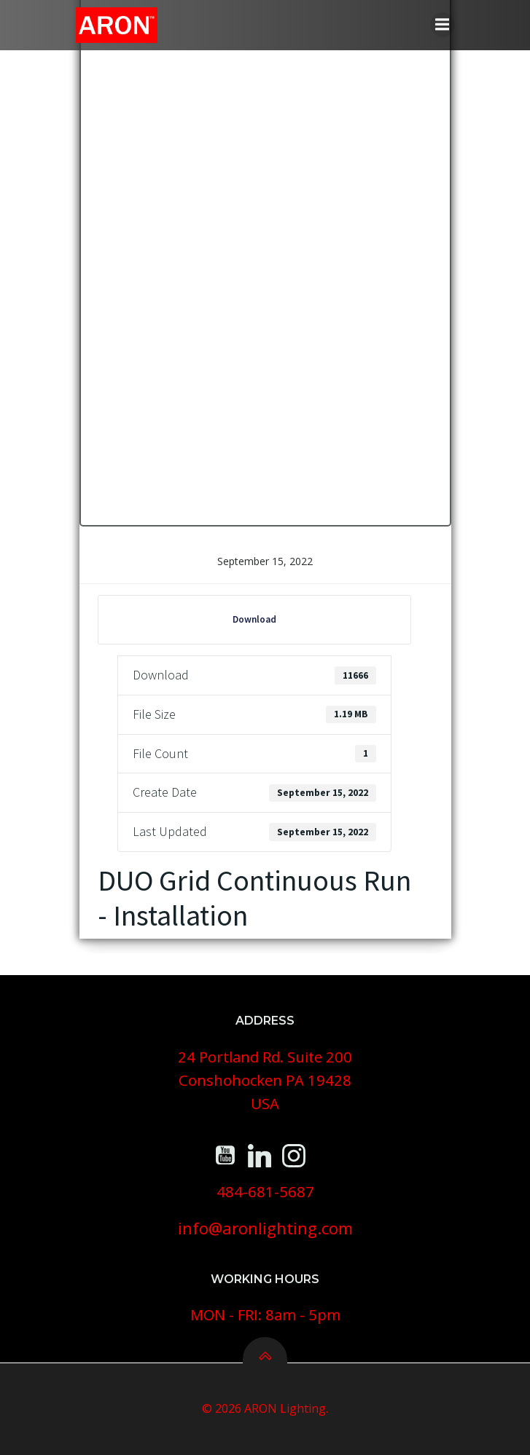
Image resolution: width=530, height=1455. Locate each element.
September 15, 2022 (265, 561)
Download (254, 619)
